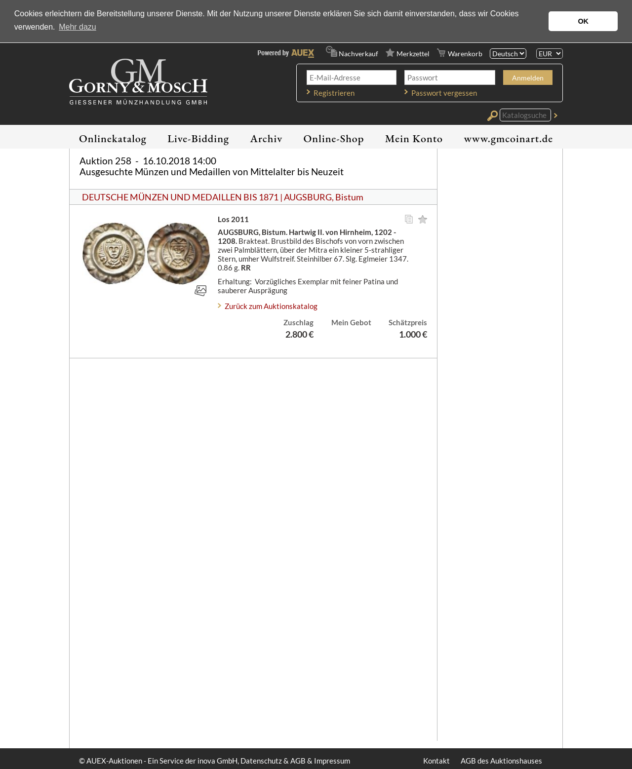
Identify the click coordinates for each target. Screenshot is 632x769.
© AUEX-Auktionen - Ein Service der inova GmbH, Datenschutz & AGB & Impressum (214, 760)
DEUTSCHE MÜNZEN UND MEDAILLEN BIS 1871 (180, 197)
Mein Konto (414, 138)
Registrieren (334, 92)
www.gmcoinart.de (508, 138)
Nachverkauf (358, 53)
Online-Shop (334, 138)
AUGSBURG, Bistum (323, 197)
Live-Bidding (198, 138)
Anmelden (528, 78)
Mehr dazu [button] (77, 27)
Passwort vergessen (444, 92)
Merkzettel (413, 53)
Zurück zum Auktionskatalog (271, 306)
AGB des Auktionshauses (501, 760)
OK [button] (583, 21)
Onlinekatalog (113, 138)
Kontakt (436, 760)
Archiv (266, 138)
